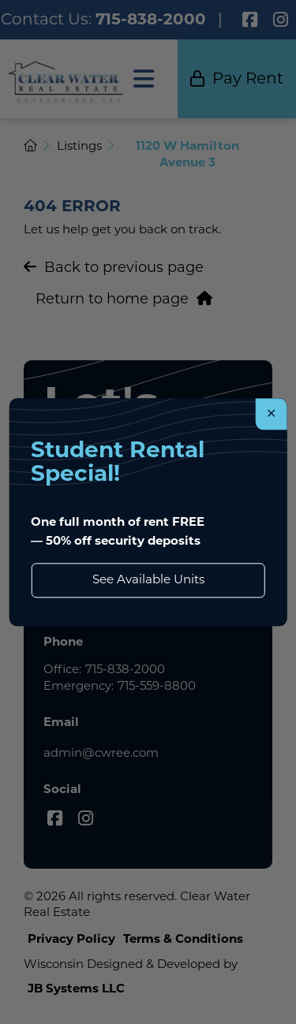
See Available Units (148, 579)
